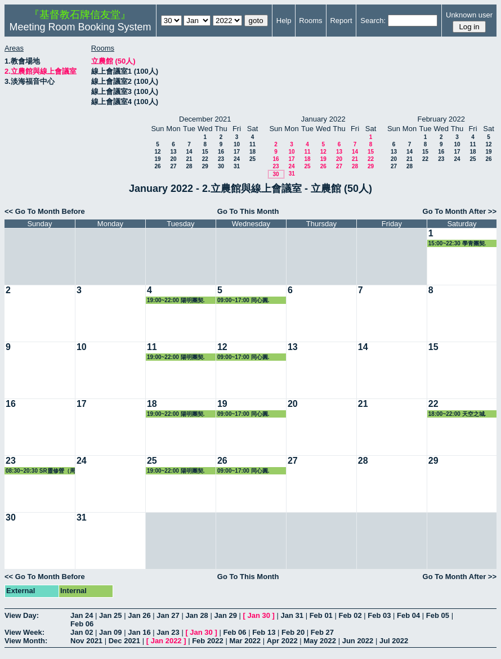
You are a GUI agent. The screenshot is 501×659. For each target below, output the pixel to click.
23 (221, 159)
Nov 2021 (86, 640)
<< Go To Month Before (45, 211)
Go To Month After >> (459, 211)
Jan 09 (110, 632)
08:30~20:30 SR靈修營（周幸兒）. (40, 471)
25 (252, 159)
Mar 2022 (245, 640)
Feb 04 (408, 615)
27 (173, 166)
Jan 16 (139, 632)
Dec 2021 (124, 640)
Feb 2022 (207, 640)
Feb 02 (349, 615)
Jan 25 (110, 615)
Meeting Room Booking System (80, 27)
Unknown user (469, 15)
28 (189, 166)
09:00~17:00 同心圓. (243, 300)
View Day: (22, 615)
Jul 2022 (393, 640)
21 (189, 159)
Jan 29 (225, 615)
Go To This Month (248, 211)
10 (237, 144)
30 (221, 166)
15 (205, 152)
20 (173, 159)
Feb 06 (81, 624)
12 (157, 152)
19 (157, 159)
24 (237, 159)
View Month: (26, 640)
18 (252, 152)
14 (189, 152)
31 (237, 166)
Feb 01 (321, 615)
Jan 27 (167, 615)
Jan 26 (139, 615)
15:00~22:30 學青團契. (457, 243)
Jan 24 (81, 615)
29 (205, 166)
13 (173, 152)
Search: (373, 20)
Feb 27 (322, 632)
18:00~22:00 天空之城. (457, 414)
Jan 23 (167, 632)
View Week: (24, 632)
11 (252, 144)
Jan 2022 (166, 640)
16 (221, 152)
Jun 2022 (358, 640)
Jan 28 (196, 615)
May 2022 (319, 640)
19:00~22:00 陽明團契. (176, 300)
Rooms (310, 20)
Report (341, 20)
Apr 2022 (282, 640)
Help (284, 20)
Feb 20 (293, 632)
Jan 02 (81, 632)
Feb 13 (263, 632)
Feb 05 (437, 615)
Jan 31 (292, 615)
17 (237, 152)
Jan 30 (259, 615)
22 (205, 159)
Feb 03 (379, 615)
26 (157, 166)
